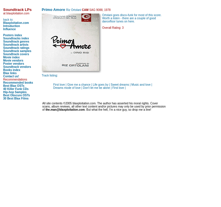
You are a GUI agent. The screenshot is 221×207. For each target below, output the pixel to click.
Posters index (12, 35)
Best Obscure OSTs (16, 95)
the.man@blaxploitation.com (65, 109)
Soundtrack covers (16, 54)
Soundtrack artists (15, 44)
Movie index (11, 57)
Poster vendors (13, 63)
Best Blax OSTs (13, 85)
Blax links (10, 73)
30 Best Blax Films (15, 98)
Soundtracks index (16, 38)
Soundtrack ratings (16, 47)
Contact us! (11, 76)
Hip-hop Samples (15, 92)
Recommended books (18, 82)
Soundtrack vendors (17, 66)
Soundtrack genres (16, 41)
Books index (11, 70)
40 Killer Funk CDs (15, 89)
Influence (9, 29)
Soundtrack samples (17, 51)
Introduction (11, 26)
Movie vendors (13, 60)
